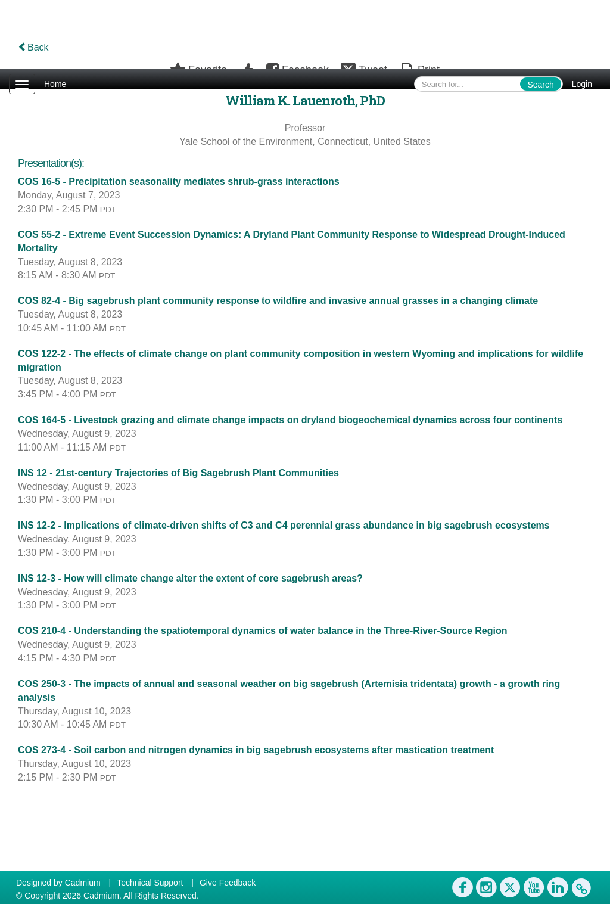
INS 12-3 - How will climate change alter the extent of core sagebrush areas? (190, 578)
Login (582, 84)
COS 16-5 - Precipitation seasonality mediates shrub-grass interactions (179, 181)
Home (55, 84)
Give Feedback (228, 882)
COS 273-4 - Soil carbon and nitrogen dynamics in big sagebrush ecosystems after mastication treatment (256, 750)
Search (540, 84)
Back (33, 47)
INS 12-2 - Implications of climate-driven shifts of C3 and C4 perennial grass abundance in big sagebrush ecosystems (284, 525)
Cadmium (83, 882)
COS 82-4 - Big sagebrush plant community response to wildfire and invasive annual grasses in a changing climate (278, 301)
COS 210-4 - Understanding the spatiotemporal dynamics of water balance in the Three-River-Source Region (263, 631)
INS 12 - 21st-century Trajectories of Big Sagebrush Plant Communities (178, 473)
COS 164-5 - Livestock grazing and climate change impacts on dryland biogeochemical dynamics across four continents (290, 420)
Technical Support (150, 882)
